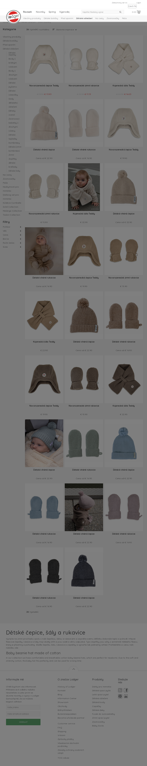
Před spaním (67, 18)
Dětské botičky (51, 18)
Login (139, 3)
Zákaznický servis (119, 3)
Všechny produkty (32, 18)
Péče (124, 18)
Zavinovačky (113, 18)
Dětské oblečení (84, 18)
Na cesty (99, 18)
